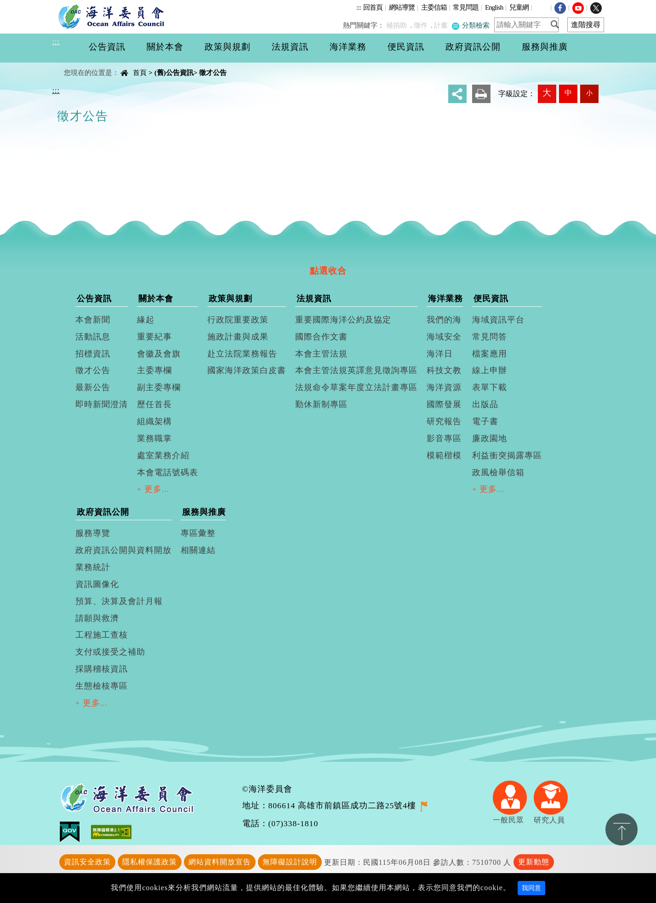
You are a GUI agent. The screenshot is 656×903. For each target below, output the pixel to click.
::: (358, 7)
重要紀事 (154, 336)
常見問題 (466, 7)
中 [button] (568, 93)
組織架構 (154, 421)
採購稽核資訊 (101, 668)
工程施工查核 (101, 634)
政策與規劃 (230, 298)
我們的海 (444, 319)
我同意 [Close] (531, 888)
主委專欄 (154, 370)
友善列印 (481, 94)
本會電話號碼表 (167, 472)
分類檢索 (472, 25)
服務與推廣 (204, 512)
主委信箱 (434, 7)
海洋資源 (444, 387)
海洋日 (440, 353)
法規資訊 (314, 298)
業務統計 (92, 567)
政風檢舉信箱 (498, 472)
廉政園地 (489, 438)
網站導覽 (402, 7)
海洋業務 (445, 298)
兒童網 (519, 7)
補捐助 (402, 25)
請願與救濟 (97, 618)
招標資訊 (92, 353)
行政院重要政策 (237, 319)
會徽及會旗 (159, 353)
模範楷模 (444, 455)
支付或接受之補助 (110, 651)
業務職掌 (154, 438)
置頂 (621, 829)
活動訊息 (92, 336)
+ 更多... (153, 489)
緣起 (145, 319)
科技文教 (444, 370)
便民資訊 (490, 298)
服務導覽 (92, 533)
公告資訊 (94, 298)
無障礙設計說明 (289, 862)
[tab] (328, 254)
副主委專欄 (159, 387)
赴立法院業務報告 (242, 353)
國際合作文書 (321, 336)
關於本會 (155, 298)
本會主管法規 (321, 353)
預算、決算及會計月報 (119, 601)
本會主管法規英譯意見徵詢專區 (356, 370)
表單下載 (489, 387)
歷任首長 (154, 404)
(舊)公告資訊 (174, 72)
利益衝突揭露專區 (507, 455)
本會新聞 (92, 319)
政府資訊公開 (103, 512)
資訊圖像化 (97, 584)
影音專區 (444, 438)
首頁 (140, 72)
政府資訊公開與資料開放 (123, 550)
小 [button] (589, 93)
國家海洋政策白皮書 (246, 370)
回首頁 (372, 7)
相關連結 (198, 550)
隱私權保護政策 (149, 862)
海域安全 (444, 336)
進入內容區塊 (23, 5)
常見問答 (489, 336)
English (494, 7)
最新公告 (92, 387)
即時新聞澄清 (101, 404)
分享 (457, 94)
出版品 (485, 404)
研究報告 (444, 421)
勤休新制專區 (321, 404)
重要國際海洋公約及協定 (343, 319)
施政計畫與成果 (237, 336)
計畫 (444, 25)
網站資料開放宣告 (219, 862)
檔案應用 (489, 353)
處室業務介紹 (163, 455)
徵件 (425, 25)
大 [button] (546, 93)
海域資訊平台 (498, 319)
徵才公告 (213, 72)
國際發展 (444, 404)
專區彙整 (198, 533)
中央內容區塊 (75, 65)
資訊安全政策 (87, 862)
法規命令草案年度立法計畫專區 (356, 387)
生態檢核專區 (101, 685)
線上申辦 (489, 370)
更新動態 (533, 862)
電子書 (485, 421)
